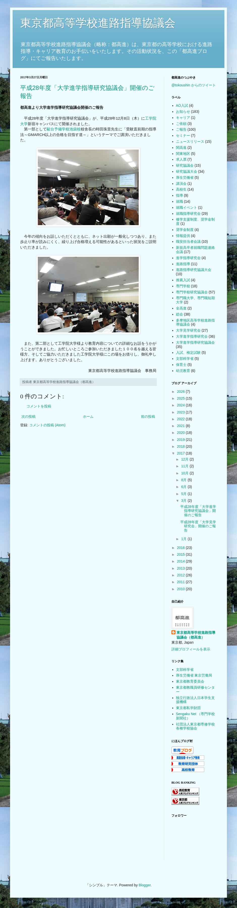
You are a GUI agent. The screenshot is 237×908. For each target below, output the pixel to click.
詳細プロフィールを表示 (190, 649)
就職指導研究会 (188, 214)
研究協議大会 (186, 171)
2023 (181, 412)
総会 (179, 314)
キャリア (183, 118)
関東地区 (183, 154)
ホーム (88, 416)
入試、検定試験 (188, 353)
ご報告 (181, 129)
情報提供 (183, 236)
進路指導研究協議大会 (193, 270)
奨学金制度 (185, 230)
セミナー (183, 135)
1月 (184, 539)
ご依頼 (181, 124)
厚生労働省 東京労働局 (194, 675)
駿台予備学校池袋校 (64, 129)
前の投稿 (148, 416)
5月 (184, 494)
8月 (184, 480)
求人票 (181, 159)
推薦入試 (183, 280)
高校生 (181, 189)
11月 (185, 466)
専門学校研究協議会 (192, 292)
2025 (181, 398)
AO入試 (182, 105)
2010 (181, 589)
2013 (181, 568)
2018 (181, 446)
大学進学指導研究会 (192, 336)
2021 (181, 426)
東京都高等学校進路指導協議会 (97, 23)
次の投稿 (28, 416)
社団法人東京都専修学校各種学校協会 (195, 726)
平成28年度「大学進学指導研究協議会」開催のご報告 (198, 511)
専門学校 (183, 286)
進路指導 (183, 264)
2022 (181, 419)
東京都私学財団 (188, 708)
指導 (179, 195)
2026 (181, 392)
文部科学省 (185, 359)
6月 (184, 487)
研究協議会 (185, 165)
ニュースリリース (190, 141)
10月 (185, 473)
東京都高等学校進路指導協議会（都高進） (195, 635)
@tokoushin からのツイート (193, 85)
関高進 (181, 148)
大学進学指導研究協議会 (195, 342)
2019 (181, 440)
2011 (181, 582)
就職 (179, 201)
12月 (185, 459)
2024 (181, 405)
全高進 (181, 308)
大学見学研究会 (188, 330)
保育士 (181, 365)
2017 (181, 453)
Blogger (145, 885)
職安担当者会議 (188, 241)
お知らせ (183, 112)
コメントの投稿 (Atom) (47, 425)
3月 (184, 501)
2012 (181, 575)
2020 (181, 433)
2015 (181, 554)
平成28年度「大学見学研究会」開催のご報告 (198, 526)
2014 (181, 561)
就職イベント (186, 207)
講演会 (181, 184)
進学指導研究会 (188, 258)
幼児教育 (183, 371)
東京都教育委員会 (190, 681)
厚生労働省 (185, 178)
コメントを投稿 (38, 406)
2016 (181, 548)
